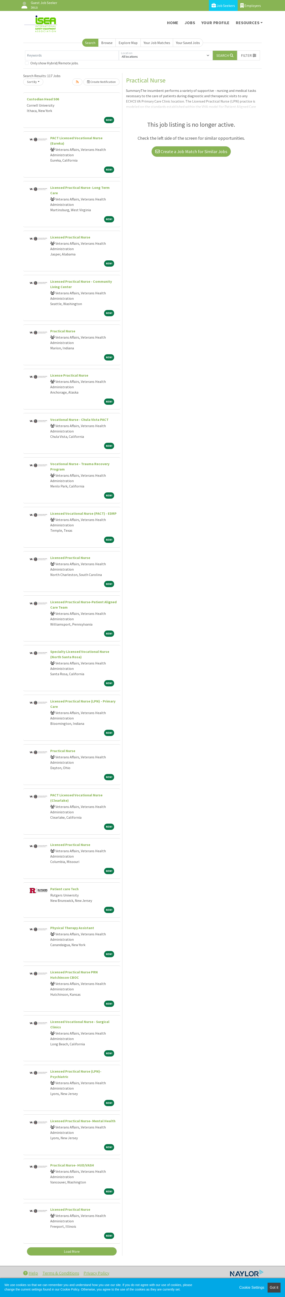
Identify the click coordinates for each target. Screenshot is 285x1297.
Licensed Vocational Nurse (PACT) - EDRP (83, 513)
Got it (274, 1287)
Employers (250, 5)
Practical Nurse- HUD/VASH (72, 1165)
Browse (107, 42)
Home (172, 22)
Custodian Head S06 (43, 99)
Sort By (32, 82)
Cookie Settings (251, 1287)
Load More (72, 1251)
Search (90, 42)
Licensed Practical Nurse (70, 237)
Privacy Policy (96, 1273)
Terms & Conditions (60, 1273)
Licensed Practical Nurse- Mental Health (82, 1121)
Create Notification (101, 82)
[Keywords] (72, 55)
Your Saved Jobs (188, 42)
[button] (248, 55)
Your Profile (215, 22)
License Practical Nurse (69, 375)
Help (30, 1273)
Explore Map (128, 42)
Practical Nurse (62, 331)
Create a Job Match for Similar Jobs (191, 151)
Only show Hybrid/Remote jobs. (54, 63)
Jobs (190, 22)
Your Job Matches (157, 42)
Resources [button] (247, 22)
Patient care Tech (64, 889)
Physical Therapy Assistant (72, 928)
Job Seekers (223, 5)
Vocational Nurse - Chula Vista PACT (79, 419)
